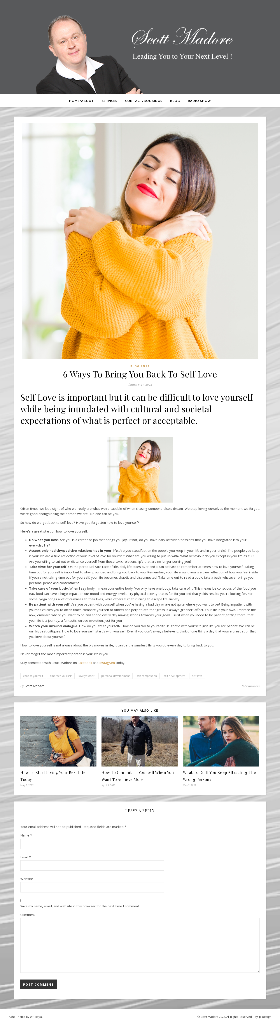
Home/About (81, 100)
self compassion (146, 676)
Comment (27, 914)
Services (109, 100)
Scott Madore (34, 686)
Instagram (107, 662)
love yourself (86, 676)
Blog (175, 100)
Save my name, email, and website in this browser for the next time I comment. (80, 906)
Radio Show (199, 100)
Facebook (85, 662)
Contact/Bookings (143, 100)
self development (174, 676)
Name (26, 835)
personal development (115, 676)
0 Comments (251, 686)
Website (26, 879)
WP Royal (36, 1017)
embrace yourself (61, 676)
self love (197, 676)
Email (25, 857)
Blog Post (140, 366)
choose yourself (33, 676)
